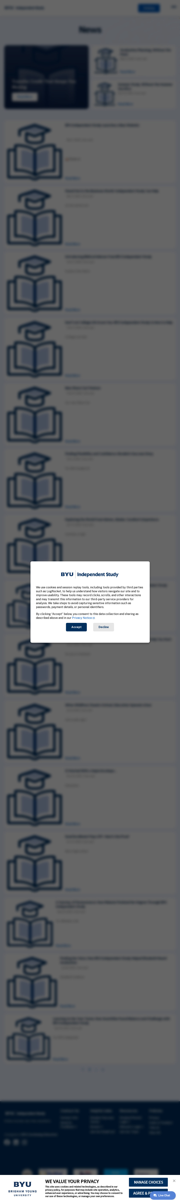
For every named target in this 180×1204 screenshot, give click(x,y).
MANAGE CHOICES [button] (148, 1182)
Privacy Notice (82, 618)
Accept (76, 627)
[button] (174, 1180)
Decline (104, 627)
